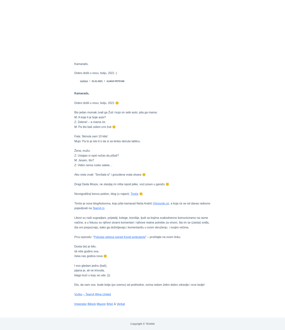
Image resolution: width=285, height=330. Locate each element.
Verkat (121, 304)
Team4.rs (99, 208)
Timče (134, 193)
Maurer (101, 304)
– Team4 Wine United (97, 294)
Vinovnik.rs (161, 203)
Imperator (80, 304)
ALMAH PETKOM (115, 81)
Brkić (110, 304)
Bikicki (92, 304)
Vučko (78, 294)
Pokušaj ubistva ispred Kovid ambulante (120, 237)
